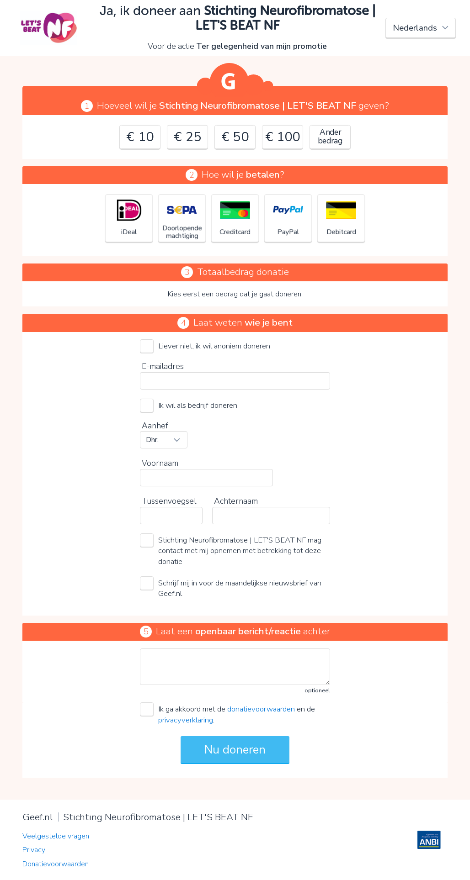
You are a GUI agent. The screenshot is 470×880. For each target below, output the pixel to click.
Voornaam (160, 463)
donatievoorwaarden (261, 709)
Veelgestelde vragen (55, 836)
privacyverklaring (185, 720)
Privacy (33, 850)
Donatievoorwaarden (55, 864)
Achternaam (236, 500)
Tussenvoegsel (169, 500)
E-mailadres (163, 366)
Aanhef (155, 425)
